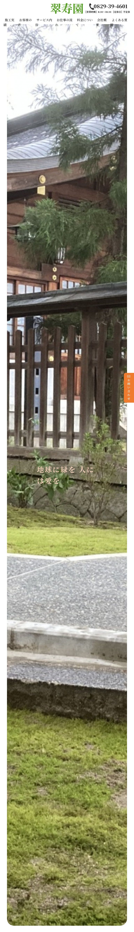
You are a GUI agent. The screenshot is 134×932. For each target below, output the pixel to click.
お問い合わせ (129, 388)
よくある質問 (118, 22)
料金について (84, 22)
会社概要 (101, 22)
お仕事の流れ (63, 22)
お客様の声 (25, 22)
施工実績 (8, 22)
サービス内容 (43, 22)
